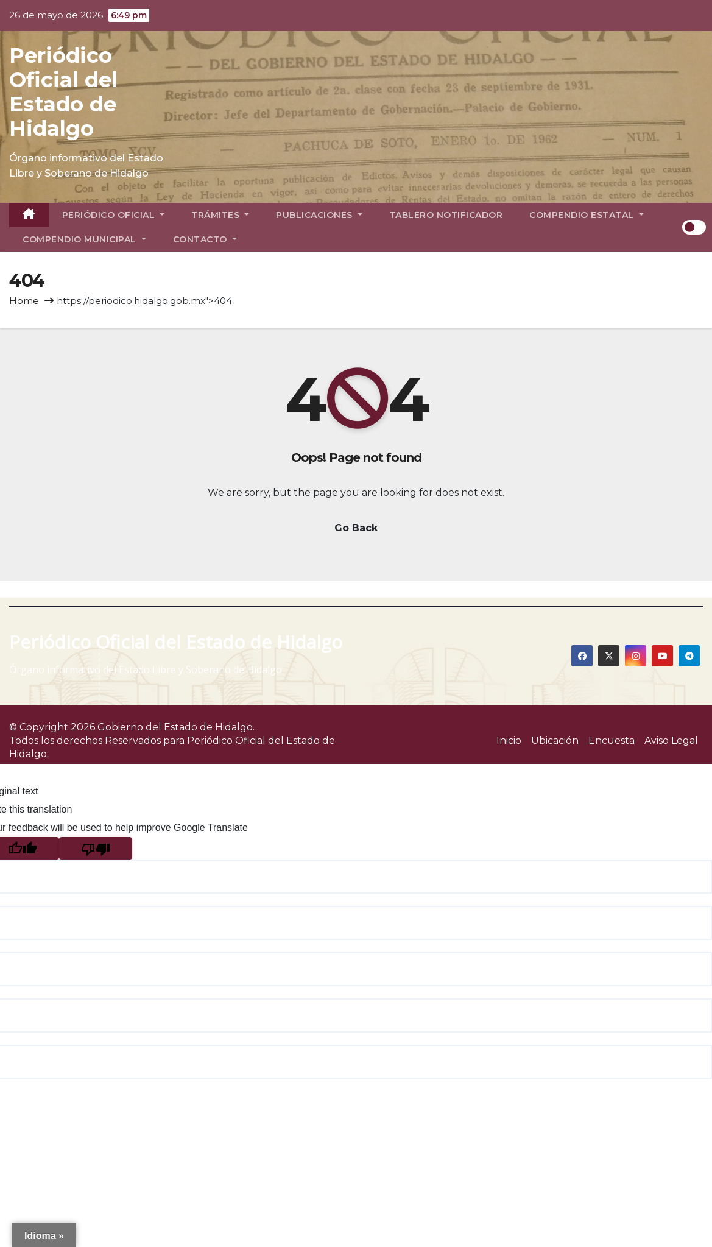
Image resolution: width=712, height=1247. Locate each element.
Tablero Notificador (446, 215)
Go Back (356, 528)
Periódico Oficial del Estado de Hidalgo (63, 92)
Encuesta (611, 740)
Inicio (508, 740)
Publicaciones (319, 215)
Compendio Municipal (84, 239)
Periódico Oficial (113, 215)
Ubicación (555, 740)
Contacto (205, 239)
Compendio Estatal (586, 215)
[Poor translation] (95, 848)
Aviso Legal (671, 740)
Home (24, 300)
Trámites (220, 215)
